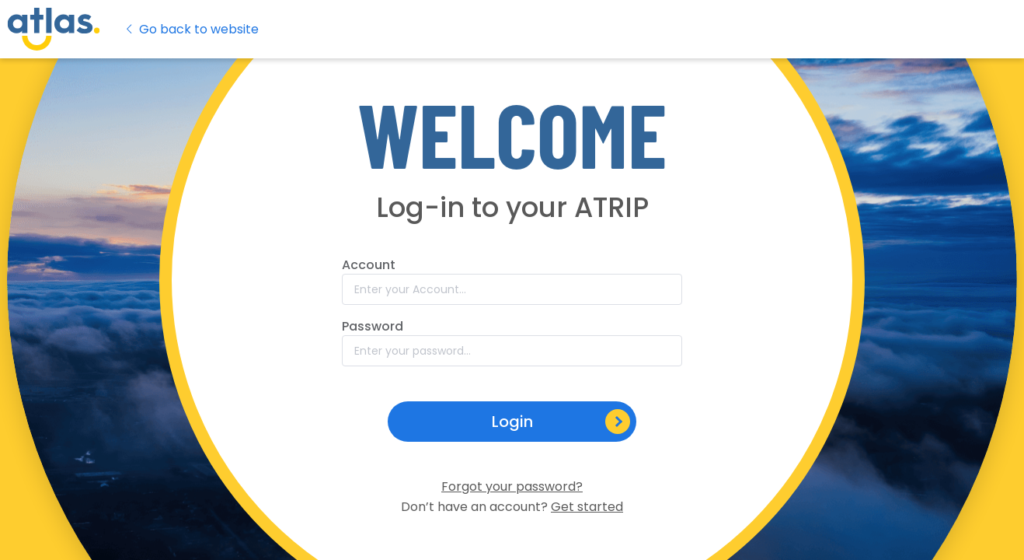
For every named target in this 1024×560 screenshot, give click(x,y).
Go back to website (191, 29)
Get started (587, 507)
